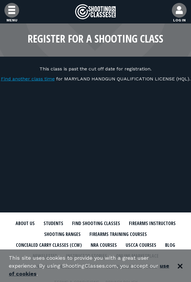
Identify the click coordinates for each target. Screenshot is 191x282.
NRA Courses (104, 245)
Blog (170, 245)
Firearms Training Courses (118, 234)
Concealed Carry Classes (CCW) (49, 245)
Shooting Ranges (62, 234)
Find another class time (28, 79)
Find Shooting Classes (96, 223)
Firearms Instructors (152, 223)
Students (53, 223)
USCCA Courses (141, 245)
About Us (25, 223)
